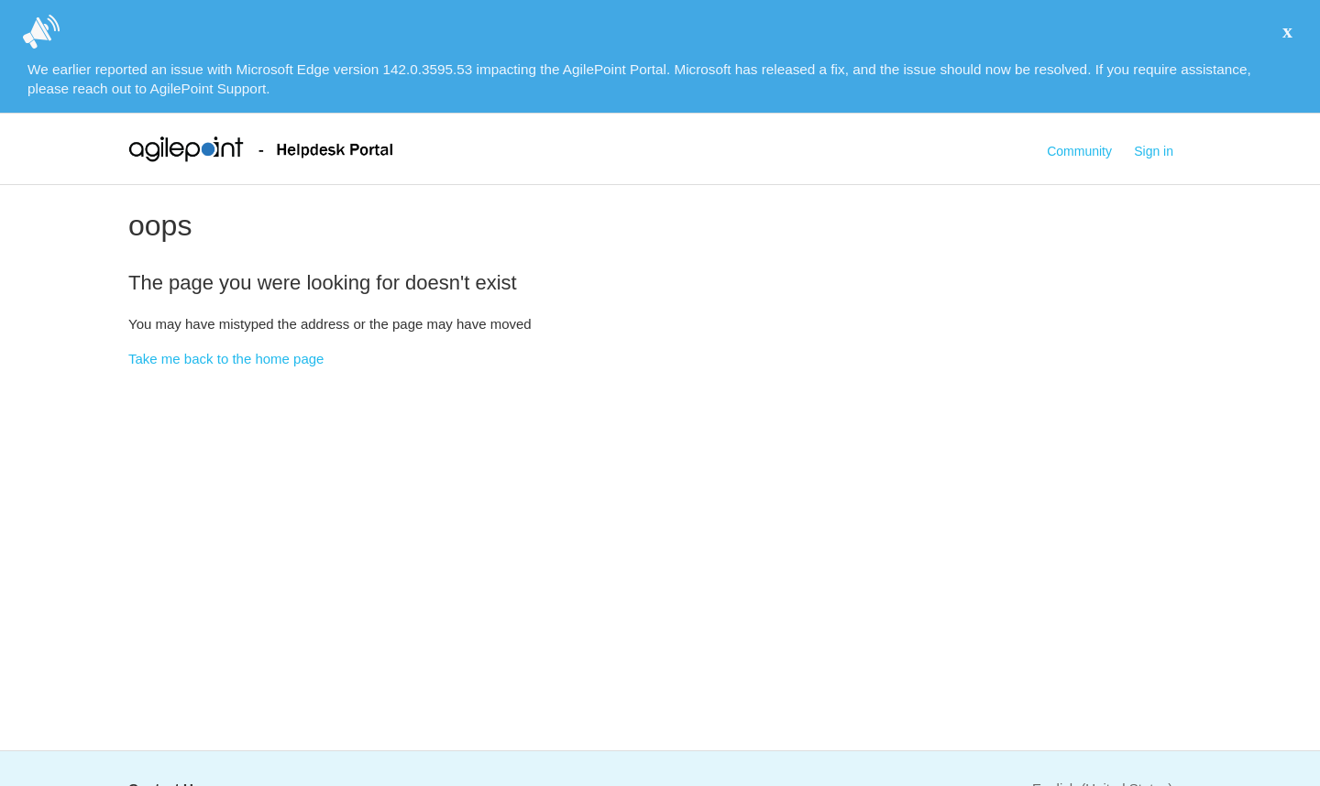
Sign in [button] (1153, 151)
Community (1079, 151)
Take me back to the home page (226, 358)
